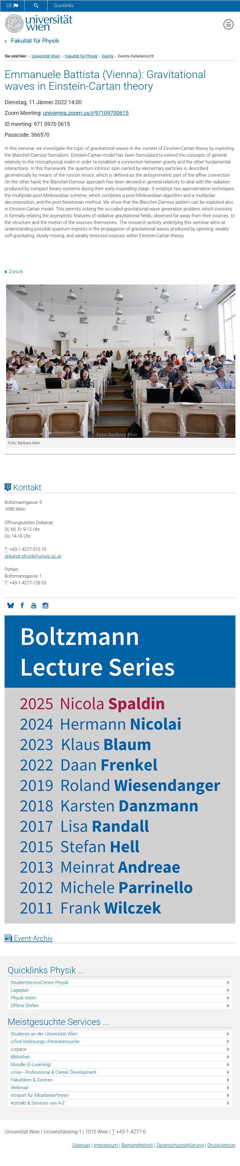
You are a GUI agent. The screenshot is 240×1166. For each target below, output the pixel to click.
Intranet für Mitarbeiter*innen (40, 1095)
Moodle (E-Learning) (31, 1064)
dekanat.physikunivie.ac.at (33, 556)
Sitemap (81, 1145)
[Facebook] (22, 605)
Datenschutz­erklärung (180, 1145)
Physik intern (23, 998)
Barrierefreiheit (137, 1145)
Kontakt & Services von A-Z (38, 1103)
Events (108, 56)
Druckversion (221, 1145)
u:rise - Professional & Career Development (53, 1072)
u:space (18, 1049)
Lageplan (20, 990)
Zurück (14, 271)
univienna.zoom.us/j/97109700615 (86, 113)
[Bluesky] (10, 605)
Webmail (19, 1087)
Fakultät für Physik (35, 40)
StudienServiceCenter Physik (39, 982)
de (12, 5)
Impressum (106, 1145)
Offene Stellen (25, 1005)
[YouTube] (34, 605)
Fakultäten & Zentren (31, 1080)
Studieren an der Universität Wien (44, 1034)
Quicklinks (64, 5)
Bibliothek (20, 1057)
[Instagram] (45, 605)
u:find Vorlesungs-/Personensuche (45, 1041)
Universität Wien (46, 56)
